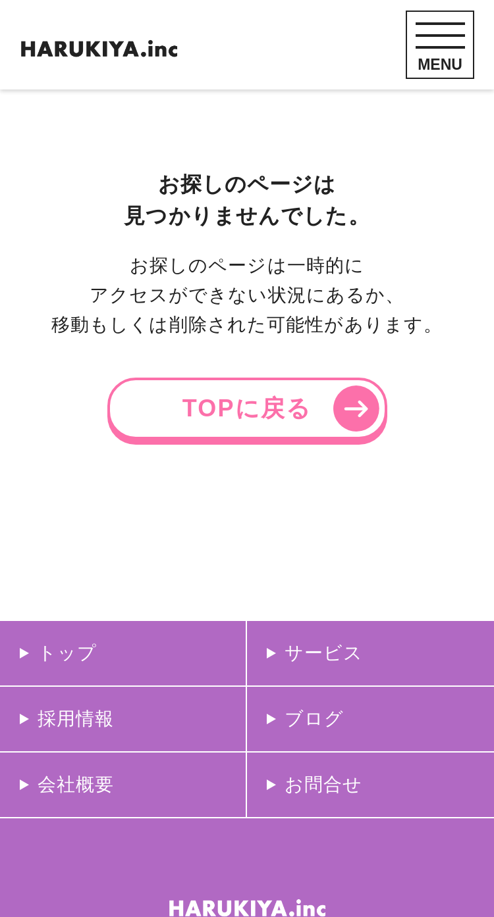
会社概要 (76, 784)
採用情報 (76, 718)
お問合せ (323, 784)
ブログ (314, 718)
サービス (324, 653)
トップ (67, 653)
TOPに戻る (247, 408)
